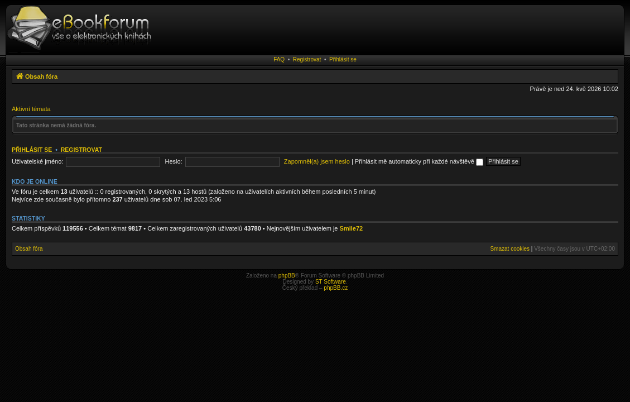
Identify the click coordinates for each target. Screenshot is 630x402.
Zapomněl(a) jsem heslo (317, 161)
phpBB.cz (336, 288)
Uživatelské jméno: (37, 161)
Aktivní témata (31, 109)
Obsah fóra (28, 249)
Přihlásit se (343, 59)
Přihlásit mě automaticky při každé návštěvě (419, 161)
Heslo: (173, 161)
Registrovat (307, 59)
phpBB (286, 275)
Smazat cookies (510, 249)
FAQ (279, 59)
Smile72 (351, 228)
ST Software (330, 282)
